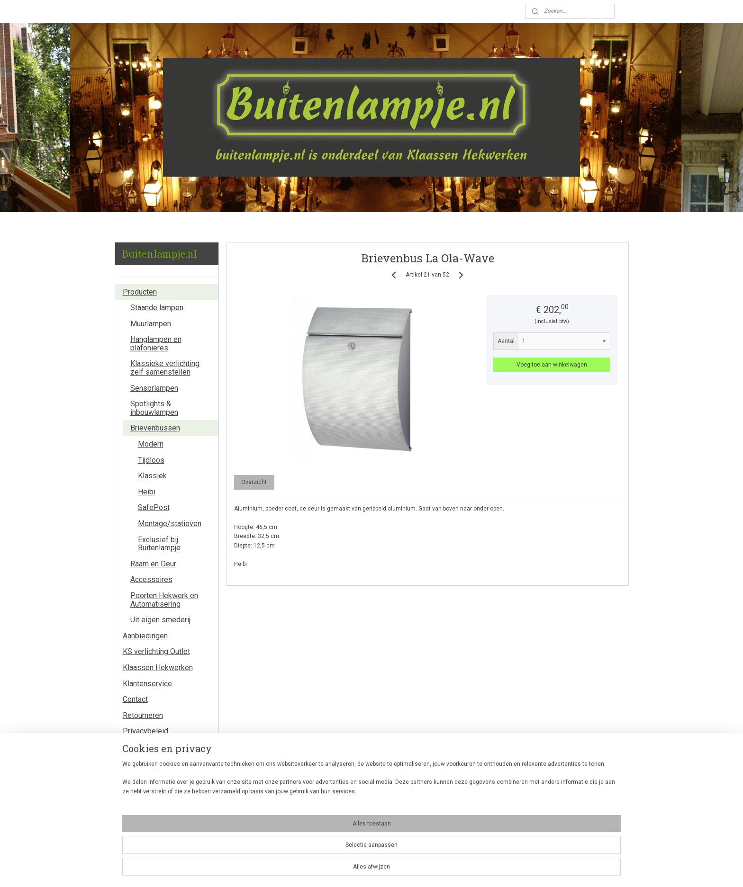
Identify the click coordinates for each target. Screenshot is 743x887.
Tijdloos (151, 460)
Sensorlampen (154, 388)
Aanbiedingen (145, 635)
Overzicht (254, 482)
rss (358, 870)
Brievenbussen (155, 427)
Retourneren (143, 715)
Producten (140, 291)
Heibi (146, 491)
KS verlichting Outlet (156, 651)
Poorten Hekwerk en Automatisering (164, 600)
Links (132, 747)
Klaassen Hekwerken (158, 667)
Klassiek (152, 475)
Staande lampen (156, 307)
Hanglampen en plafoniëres (155, 343)
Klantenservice (147, 683)
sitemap (340, 870)
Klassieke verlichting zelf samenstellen (164, 367)
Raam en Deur (153, 563)
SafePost (154, 507)
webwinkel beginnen (393, 870)
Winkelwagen (147, 830)
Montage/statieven (169, 523)
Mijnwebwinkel (473, 870)
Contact (135, 699)
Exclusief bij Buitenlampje (159, 544)
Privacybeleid (145, 730)
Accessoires (151, 579)
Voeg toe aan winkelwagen (551, 364)
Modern (150, 443)
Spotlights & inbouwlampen (154, 408)
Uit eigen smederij (160, 619)
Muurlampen (150, 323)
